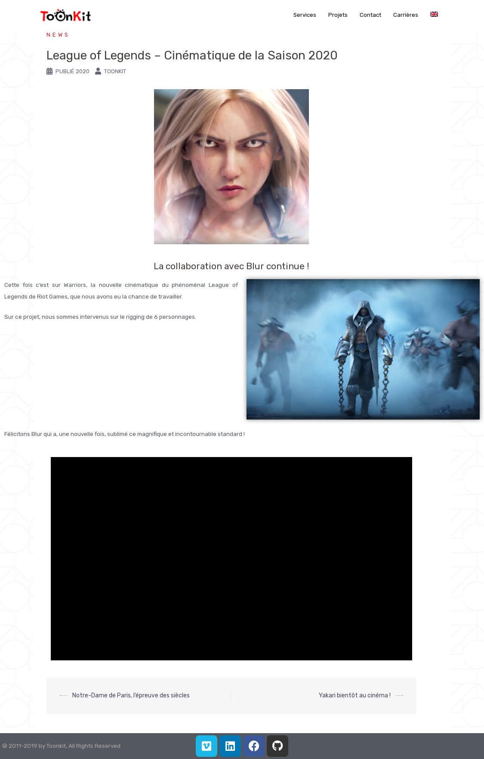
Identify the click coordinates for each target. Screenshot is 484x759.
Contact (370, 15)
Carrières (405, 15)
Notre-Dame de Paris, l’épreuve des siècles (131, 695)
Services (304, 15)
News (58, 34)
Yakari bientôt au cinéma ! (355, 695)
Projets (338, 15)
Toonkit (115, 71)
